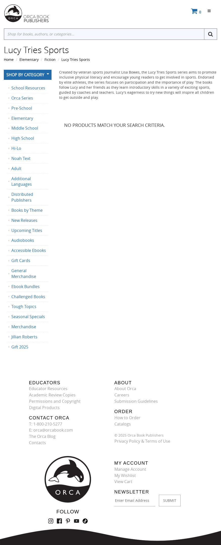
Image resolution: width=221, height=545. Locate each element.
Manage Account (130, 469)
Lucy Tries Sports (75, 59)
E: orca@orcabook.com (51, 430)
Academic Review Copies (52, 395)
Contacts (37, 442)
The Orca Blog (42, 436)
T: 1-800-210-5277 (45, 424)
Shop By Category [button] (25, 75)
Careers (121, 395)
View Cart (123, 481)
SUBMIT (169, 500)
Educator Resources (48, 388)
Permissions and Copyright (55, 401)
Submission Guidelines (136, 401)
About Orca (125, 388)
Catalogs (122, 424)
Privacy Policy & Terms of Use (142, 441)
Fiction (50, 59)
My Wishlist (125, 475)
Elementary (29, 59)
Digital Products (44, 407)
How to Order (127, 417)
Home (9, 59)
